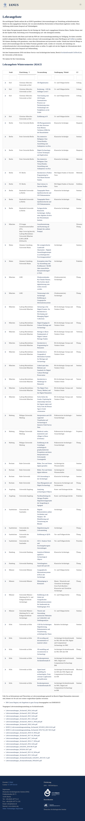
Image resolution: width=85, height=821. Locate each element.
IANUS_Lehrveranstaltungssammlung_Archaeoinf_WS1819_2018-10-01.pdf (30, 727)
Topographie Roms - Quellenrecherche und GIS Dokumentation (44, 193)
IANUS (11, 5)
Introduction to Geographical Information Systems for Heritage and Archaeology (44, 356)
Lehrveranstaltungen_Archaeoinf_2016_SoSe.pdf (21, 744)
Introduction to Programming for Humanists (42, 345)
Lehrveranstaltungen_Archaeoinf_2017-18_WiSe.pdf (23, 735)
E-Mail (11, 782)
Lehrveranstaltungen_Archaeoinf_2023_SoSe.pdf (21, 716)
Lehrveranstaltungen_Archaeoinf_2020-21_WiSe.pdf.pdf (24, 722)
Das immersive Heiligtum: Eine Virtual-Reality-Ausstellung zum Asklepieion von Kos (44, 141)
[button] (80, 4)
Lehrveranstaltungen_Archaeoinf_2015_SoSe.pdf (21, 755)
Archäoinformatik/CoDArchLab (71, 52)
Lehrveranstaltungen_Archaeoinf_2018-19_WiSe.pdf (23, 733)
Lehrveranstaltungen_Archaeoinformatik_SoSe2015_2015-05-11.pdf (28, 758)
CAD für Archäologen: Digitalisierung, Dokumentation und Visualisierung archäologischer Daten (44, 629)
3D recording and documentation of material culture (42, 640)
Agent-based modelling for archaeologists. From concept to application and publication (44, 674)
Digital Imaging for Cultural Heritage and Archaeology (44, 325)
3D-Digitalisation (42, 83)
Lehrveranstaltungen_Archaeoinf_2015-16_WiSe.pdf (23, 752)
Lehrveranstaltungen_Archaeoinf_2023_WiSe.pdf (21, 713)
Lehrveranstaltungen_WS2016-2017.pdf (18, 749)
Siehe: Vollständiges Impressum (13, 808)
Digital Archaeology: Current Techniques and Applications (44, 152)
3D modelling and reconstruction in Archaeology (43, 651)
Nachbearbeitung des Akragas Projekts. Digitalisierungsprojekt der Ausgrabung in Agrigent (44, 500)
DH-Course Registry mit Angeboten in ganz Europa (22, 702)
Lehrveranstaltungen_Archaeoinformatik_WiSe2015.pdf (24, 760)
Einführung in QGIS (43, 534)
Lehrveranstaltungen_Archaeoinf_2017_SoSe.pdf (21, 738)
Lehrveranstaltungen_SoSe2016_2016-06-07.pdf (21, 747)
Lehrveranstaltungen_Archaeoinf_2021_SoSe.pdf (21, 719)
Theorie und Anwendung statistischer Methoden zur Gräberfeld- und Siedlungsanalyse (44, 615)
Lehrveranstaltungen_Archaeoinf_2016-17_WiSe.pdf (23, 741)
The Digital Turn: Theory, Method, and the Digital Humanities (44, 390)
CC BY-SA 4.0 (12, 785)
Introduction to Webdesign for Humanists (42, 381)
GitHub (72, 39)
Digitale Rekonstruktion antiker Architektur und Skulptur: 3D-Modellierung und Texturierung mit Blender (44, 517)
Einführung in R (42, 116)
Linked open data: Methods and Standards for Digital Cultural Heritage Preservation (44, 370)
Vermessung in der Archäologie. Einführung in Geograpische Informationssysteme (44, 298)
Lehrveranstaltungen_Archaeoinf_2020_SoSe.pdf (21, 724)
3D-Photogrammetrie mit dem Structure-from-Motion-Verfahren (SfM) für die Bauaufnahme (44, 127)
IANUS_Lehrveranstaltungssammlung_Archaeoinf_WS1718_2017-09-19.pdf (30, 730)
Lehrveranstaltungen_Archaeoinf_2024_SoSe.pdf (21, 710)
